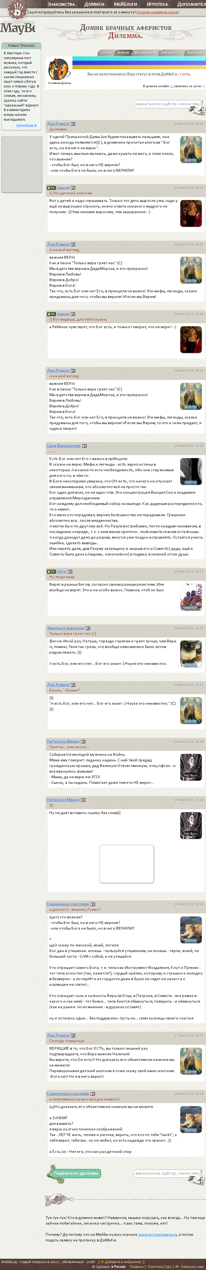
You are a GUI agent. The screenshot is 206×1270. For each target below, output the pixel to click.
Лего (61, 571)
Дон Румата (58, 123)
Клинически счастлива (68, 903)
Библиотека (171, 52)
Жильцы (194, 52)
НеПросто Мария (63, 741)
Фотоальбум (145, 52)
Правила (137, 1267)
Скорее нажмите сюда (157, 12)
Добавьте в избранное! (121, 1262)
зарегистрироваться (157, 1234)
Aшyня (63, 187)
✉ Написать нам (189, 1267)
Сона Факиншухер (64, 445)
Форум (123, 52)
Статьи (106, 52)
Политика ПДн (159, 1267)
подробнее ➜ (26, 125)
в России (118, 1267)
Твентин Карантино (65, 628)
